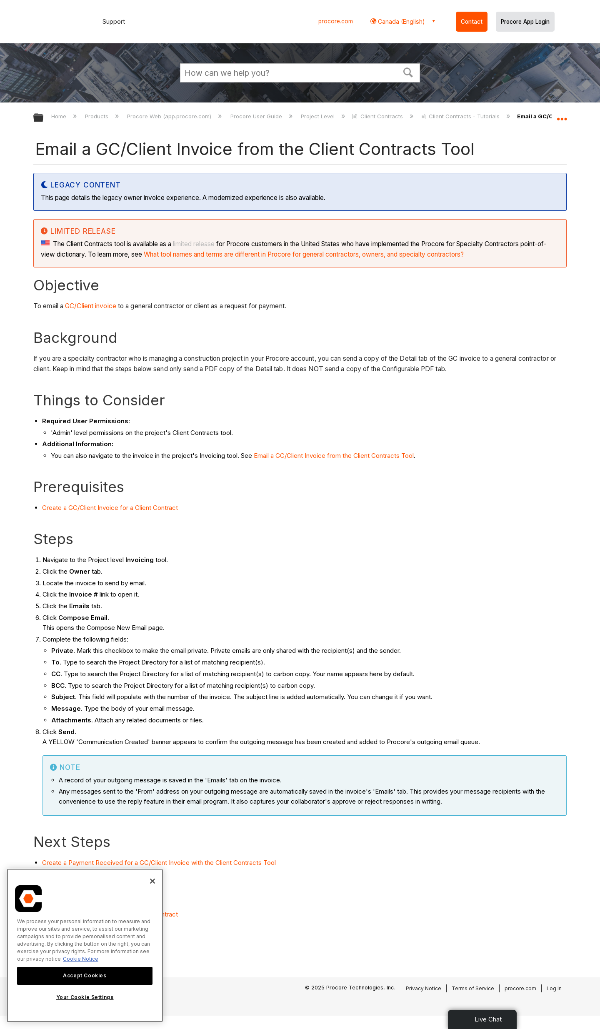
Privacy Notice (423, 988)
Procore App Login (525, 21)
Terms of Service (473, 988)
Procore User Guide (257, 116)
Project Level (318, 116)
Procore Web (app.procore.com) (170, 116)
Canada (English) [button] (400, 21)
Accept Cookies (84, 975)
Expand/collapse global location (562, 115)
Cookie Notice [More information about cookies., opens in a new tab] (80, 959)
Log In (554, 988)
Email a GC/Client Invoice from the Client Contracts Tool (334, 456)
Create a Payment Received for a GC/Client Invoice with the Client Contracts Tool (159, 863)
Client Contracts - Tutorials (460, 116)
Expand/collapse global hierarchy (43, 118)
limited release (194, 244)
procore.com (335, 21)
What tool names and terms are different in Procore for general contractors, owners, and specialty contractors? (304, 254)
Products (97, 116)
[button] (408, 71)
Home (59, 116)
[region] (85, 945)
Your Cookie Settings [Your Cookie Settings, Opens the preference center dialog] (85, 997)
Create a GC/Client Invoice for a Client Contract (110, 508)
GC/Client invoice (90, 306)
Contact (471, 21)
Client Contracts (378, 116)
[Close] (152, 881)
